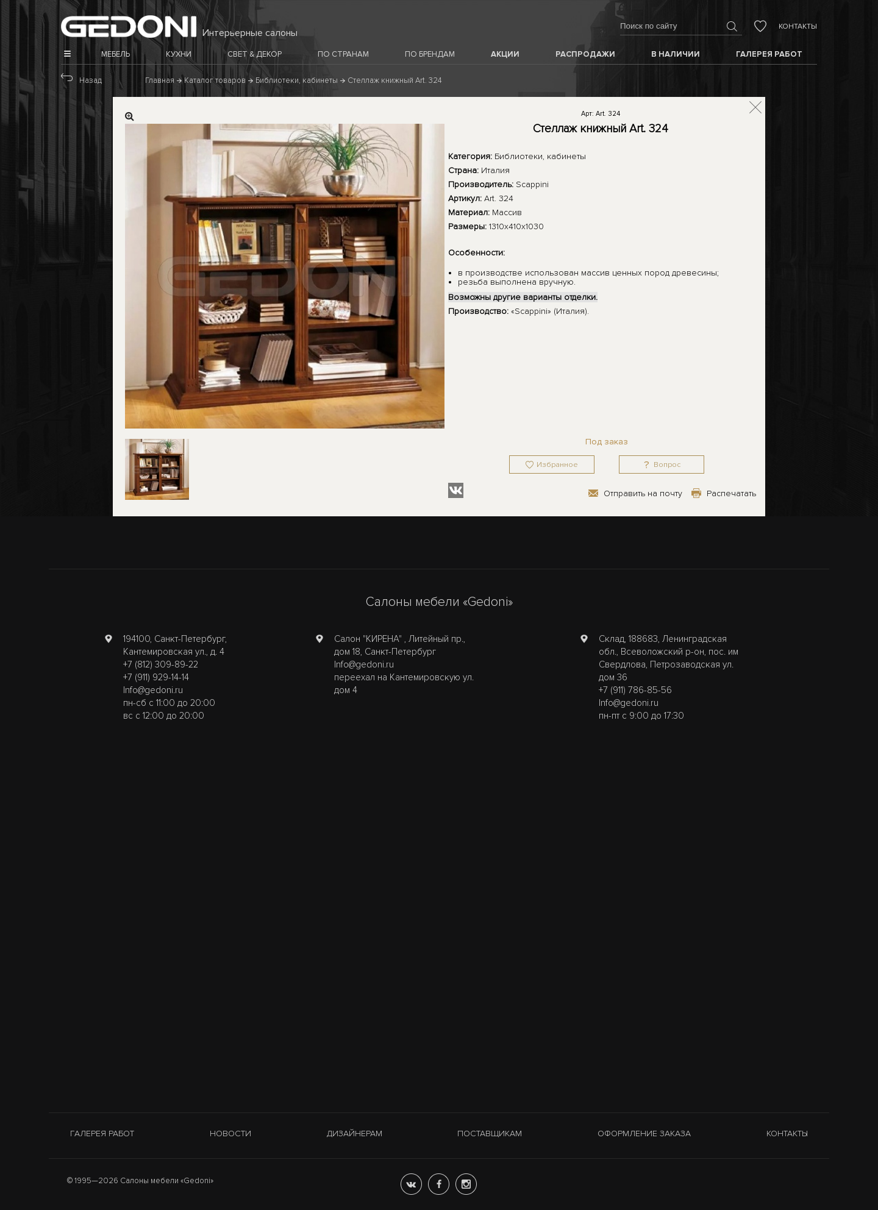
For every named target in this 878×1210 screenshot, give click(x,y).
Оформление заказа (644, 1133)
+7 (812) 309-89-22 (160, 664)
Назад (90, 80)
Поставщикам (489, 1133)
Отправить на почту (643, 493)
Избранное (557, 464)
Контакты (798, 26)
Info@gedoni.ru (153, 690)
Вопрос (667, 464)
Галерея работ (102, 1133)
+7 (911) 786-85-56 (635, 690)
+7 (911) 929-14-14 (156, 677)
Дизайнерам (354, 1133)
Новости (230, 1133)
